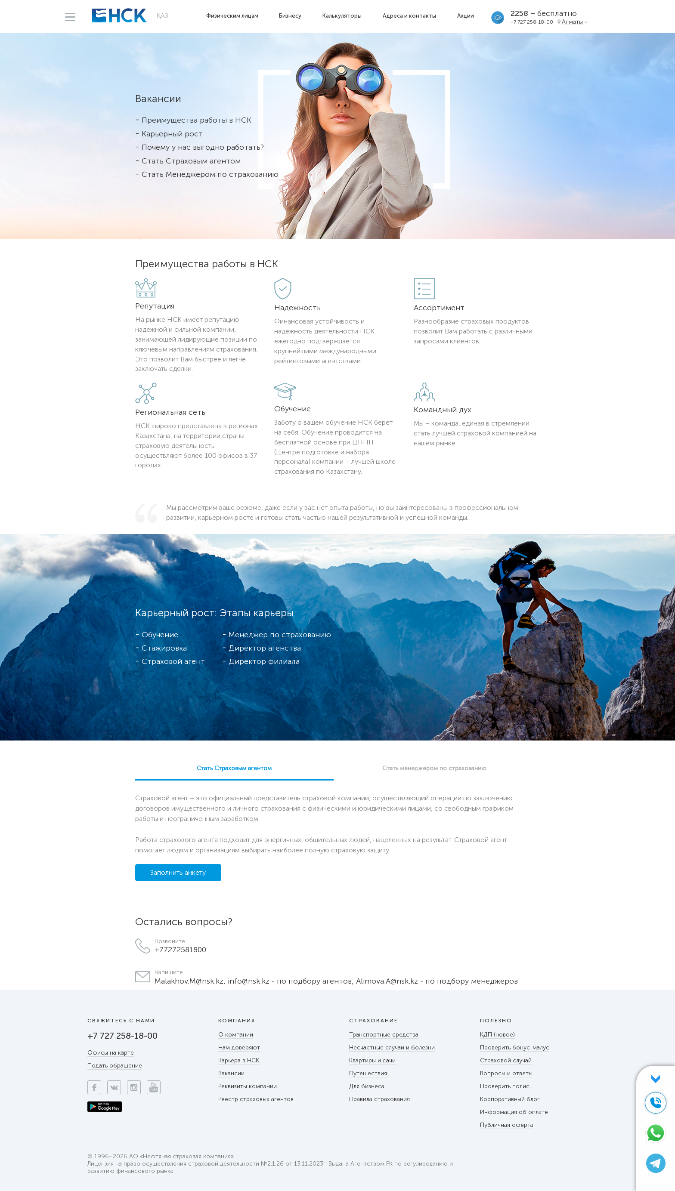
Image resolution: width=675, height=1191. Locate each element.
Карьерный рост (172, 134)
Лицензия (100, 1164)
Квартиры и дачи (372, 1060)
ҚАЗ (162, 15)
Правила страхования (379, 1099)
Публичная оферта (506, 1125)
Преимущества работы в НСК (196, 120)
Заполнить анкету (178, 872)
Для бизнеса (366, 1086)
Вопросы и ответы (506, 1073)
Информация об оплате (514, 1112)
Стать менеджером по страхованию (434, 768)
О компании (235, 1034)
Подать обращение (114, 1065)
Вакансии (231, 1073)
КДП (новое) (497, 1034)
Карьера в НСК (238, 1060)
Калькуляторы (342, 15)
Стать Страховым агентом (191, 161)
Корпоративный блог (510, 1099)
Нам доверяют (239, 1047)
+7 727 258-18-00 (532, 22)
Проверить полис (504, 1086)
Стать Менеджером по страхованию (210, 174)
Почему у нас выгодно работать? (203, 147)
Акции (465, 15)
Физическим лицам (232, 15)
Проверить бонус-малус (514, 1047)
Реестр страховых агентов (256, 1099)
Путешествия (368, 1073)
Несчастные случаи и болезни (392, 1047)
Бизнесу (290, 15)
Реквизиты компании (247, 1086)
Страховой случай (506, 1060)
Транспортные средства (383, 1034)
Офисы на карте (110, 1052)
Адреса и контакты (409, 15)
